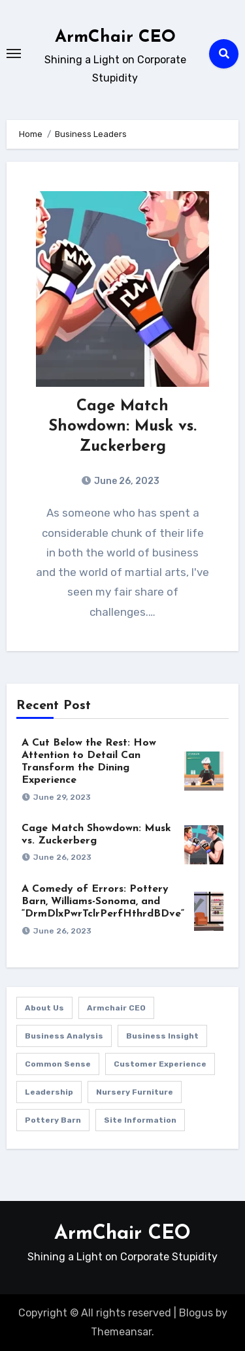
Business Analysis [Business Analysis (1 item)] (64, 1035)
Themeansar (121, 1332)
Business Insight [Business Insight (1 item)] (162, 1035)
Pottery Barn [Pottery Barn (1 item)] (53, 1120)
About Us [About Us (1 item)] (44, 1007)
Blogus (196, 1313)
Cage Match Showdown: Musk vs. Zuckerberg (122, 427)
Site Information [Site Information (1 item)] (140, 1120)
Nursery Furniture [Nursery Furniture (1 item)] (134, 1092)
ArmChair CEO (115, 37)
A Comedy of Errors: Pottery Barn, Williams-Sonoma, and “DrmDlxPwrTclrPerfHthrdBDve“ (103, 901)
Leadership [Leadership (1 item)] (49, 1092)
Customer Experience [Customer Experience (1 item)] (160, 1064)
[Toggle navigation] (14, 53)
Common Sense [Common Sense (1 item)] (58, 1064)
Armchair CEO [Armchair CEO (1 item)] (116, 1007)
